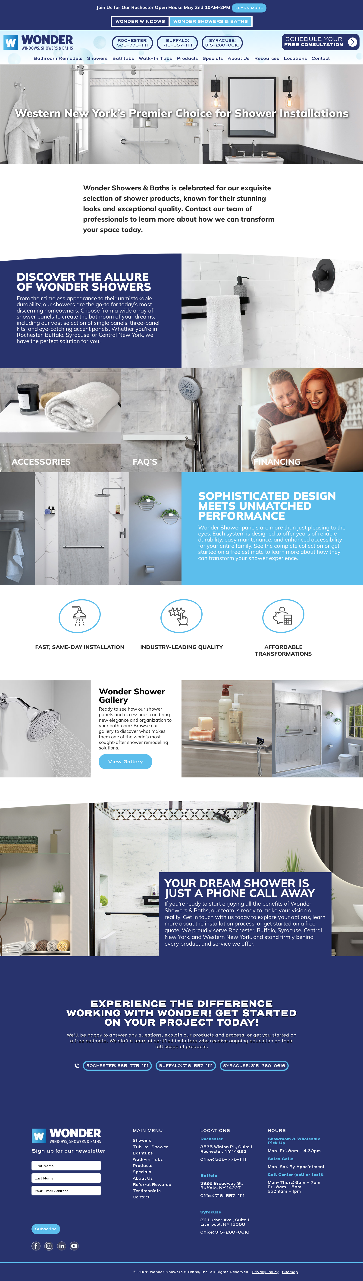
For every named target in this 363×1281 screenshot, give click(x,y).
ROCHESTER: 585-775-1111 (117, 1065)
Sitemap (290, 1272)
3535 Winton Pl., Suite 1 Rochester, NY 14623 (226, 1149)
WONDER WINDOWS (140, 21)
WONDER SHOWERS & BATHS (210, 21)
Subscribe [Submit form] (46, 1229)
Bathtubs (123, 58)
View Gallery (125, 761)
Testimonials (147, 1190)
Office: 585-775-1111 (223, 1159)
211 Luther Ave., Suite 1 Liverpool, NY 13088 (224, 1222)
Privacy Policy (265, 1272)
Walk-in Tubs (155, 58)
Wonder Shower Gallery (132, 695)
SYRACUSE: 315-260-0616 (254, 1065)
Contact (321, 58)
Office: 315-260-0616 (224, 1232)
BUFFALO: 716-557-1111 (186, 1065)
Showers (97, 58)
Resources (266, 58)
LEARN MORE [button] (249, 8)
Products (187, 58)
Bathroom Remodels (58, 58)
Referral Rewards (152, 1184)
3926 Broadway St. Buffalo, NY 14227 (221, 1185)
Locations (295, 58)
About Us (239, 58)
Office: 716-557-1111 (222, 1195)
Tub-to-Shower (150, 1147)
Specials (213, 58)
